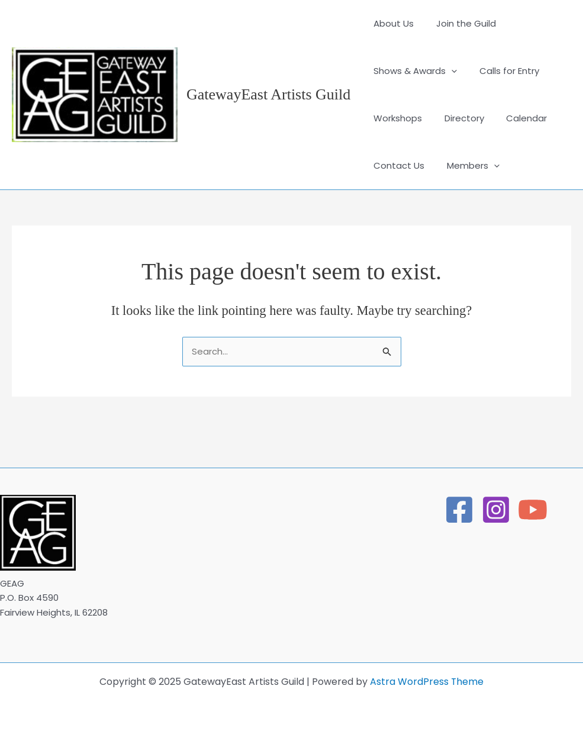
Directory (457, 118)
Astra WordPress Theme (427, 681)
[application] (449, 71)
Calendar (515, 118)
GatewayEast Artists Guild (268, 94)
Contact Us (396, 165)
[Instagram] (496, 509)
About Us (391, 23)
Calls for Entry (502, 71)
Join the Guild (459, 23)
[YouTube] (532, 509)
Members (466, 165)
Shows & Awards (413, 71)
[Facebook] (459, 509)
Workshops (395, 118)
